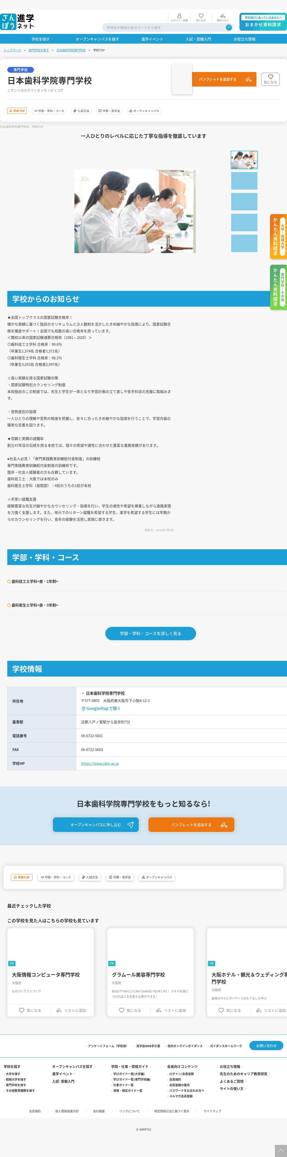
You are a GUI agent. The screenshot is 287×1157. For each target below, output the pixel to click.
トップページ (12, 40)
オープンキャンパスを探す (72, 1081)
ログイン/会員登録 (181, 1089)
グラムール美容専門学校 (138, 987)
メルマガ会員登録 (181, 1111)
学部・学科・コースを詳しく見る (151, 643)
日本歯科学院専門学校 (71, 40)
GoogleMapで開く (104, 717)
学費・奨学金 (145, 102)
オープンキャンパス (192, 102)
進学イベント (62, 1088)
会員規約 (175, 1095)
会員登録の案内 (179, 1100)
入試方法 (109, 102)
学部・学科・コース (66, 102)
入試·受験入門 (63, 1096)
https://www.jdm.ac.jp (102, 774)
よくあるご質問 (231, 1096)
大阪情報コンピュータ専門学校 (46, 987)
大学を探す (13, 1089)
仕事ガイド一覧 (124, 1100)
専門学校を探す (39, 40)
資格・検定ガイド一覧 (128, 1106)
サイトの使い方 (231, 1103)
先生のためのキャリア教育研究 (243, 1088)
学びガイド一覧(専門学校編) (132, 1095)
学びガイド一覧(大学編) (129, 1089)
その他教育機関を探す (20, 1106)
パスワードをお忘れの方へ (186, 1106)
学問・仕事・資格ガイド (130, 1081)
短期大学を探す (16, 1095)
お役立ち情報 (230, 1081)
